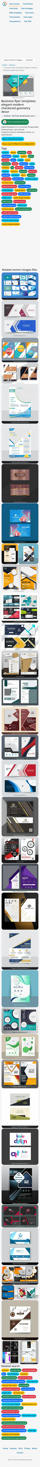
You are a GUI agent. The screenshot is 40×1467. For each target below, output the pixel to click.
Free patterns (15, 21)
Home (4, 65)
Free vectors (14, 4)
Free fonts (13, 8)
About (34, 1448)
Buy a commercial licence (13, 139)
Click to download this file (15, 122)
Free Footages (27, 8)
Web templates (15, 13)
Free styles (28, 17)
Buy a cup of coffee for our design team (18, 144)
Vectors (12, 65)
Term (20, 1448)
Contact (20, 1452)
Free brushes (14, 17)
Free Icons (29, 13)
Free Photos (28, 4)
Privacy (27, 1448)
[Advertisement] (20, 40)
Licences (13, 1448)
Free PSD (27, 21)
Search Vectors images (13, 60)
